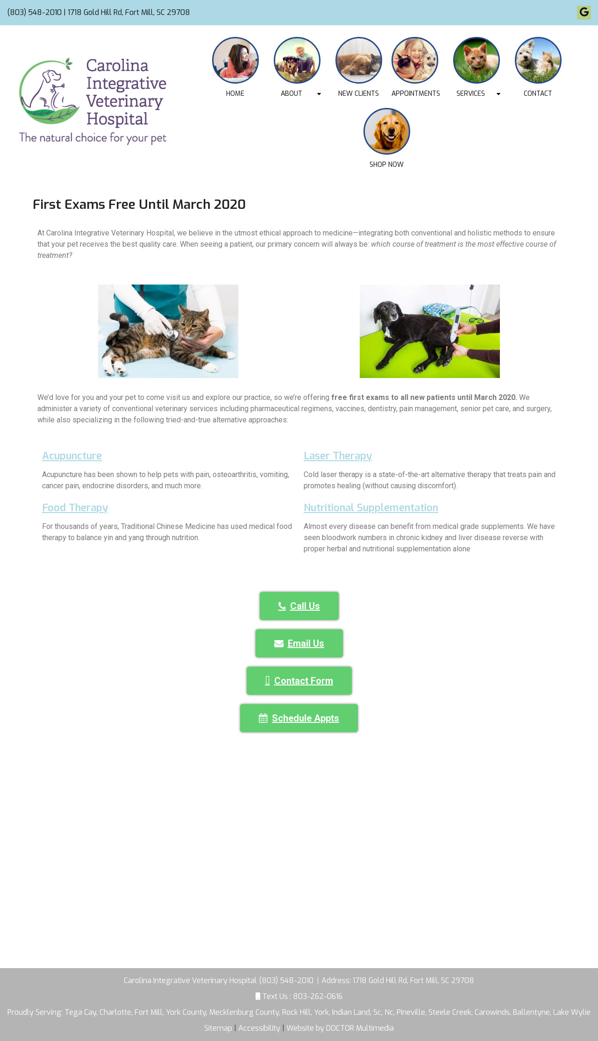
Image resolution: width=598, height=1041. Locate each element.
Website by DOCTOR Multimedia (340, 1028)
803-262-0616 (317, 996)
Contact (538, 93)
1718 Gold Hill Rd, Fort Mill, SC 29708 (413, 980)
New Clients (358, 93)
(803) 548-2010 (34, 12)
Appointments (416, 93)
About (291, 93)
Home (235, 93)
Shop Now (387, 164)
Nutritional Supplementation (371, 507)
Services (470, 93)
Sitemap (218, 1028)
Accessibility (259, 1028)
